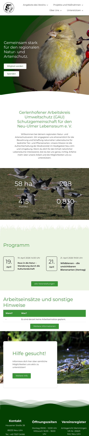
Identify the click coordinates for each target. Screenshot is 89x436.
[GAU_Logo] (8, 3)
